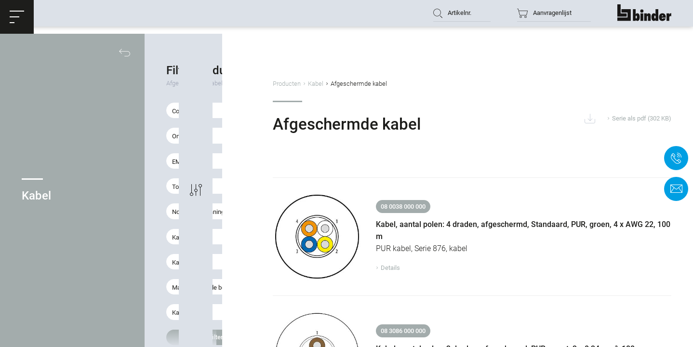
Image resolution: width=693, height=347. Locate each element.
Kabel (382, 83)
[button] (17, 17)
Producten (354, 83)
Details (441, 259)
